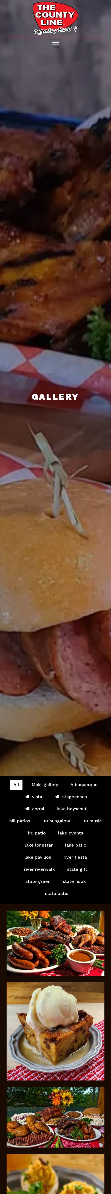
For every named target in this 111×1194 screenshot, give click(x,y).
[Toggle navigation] (55, 44)
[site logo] (55, 19)
